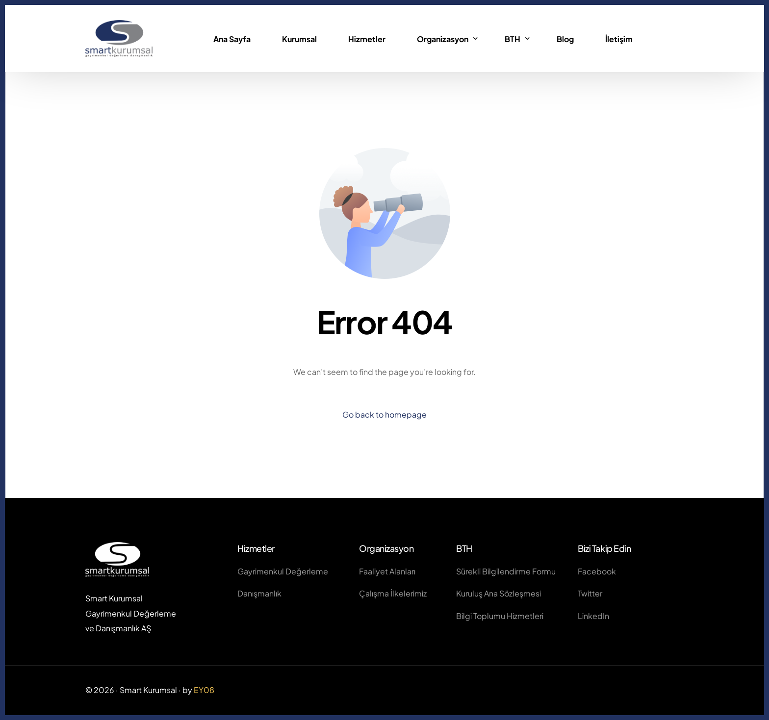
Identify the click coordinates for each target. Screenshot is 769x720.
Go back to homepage (384, 414)
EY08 (204, 690)
